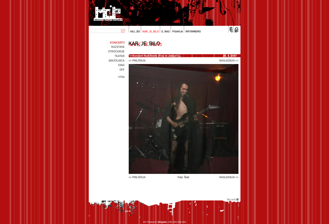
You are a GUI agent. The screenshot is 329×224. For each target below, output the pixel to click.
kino (121, 65)
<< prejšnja (137, 60)
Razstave (117, 47)
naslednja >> (228, 60)
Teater (119, 56)
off (122, 69)
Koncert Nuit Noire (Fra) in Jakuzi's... (157, 55)
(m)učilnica (117, 60)
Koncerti (117, 42)
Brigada (162, 222)
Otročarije (116, 51)
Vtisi (121, 77)
